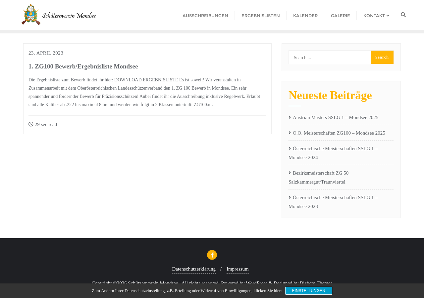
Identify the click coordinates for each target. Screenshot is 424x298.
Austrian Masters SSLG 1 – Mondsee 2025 (335, 117)
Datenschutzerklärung (194, 269)
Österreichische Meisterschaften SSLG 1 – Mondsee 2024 (333, 153)
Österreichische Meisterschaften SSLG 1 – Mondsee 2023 (333, 202)
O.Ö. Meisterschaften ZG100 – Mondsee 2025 (339, 133)
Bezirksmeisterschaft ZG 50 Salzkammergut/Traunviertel (318, 177)
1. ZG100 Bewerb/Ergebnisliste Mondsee (83, 66)
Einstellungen (308, 290)
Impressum (238, 269)
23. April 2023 (45, 53)
